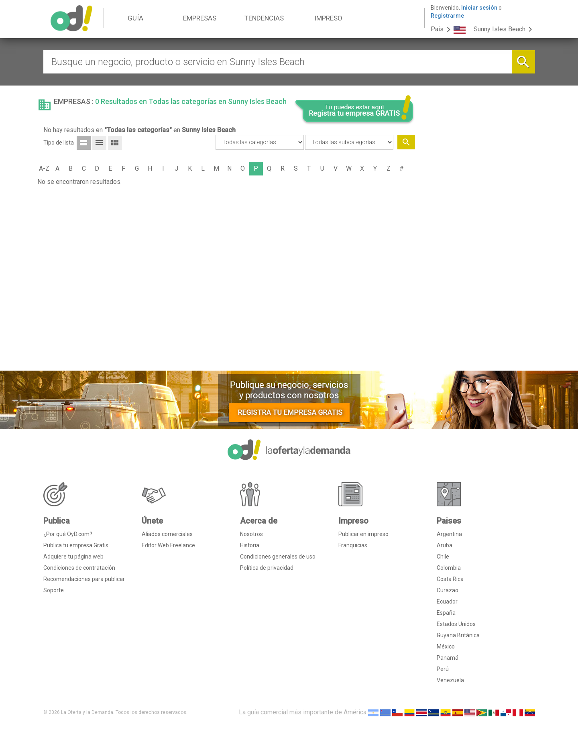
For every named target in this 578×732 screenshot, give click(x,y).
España (446, 613)
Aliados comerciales (167, 534)
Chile (443, 556)
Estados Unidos (456, 624)
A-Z (44, 168)
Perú (443, 669)
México (446, 646)
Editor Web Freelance (168, 545)
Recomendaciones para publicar (84, 579)
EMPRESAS (199, 18)
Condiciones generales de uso (277, 556)
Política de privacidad (266, 568)
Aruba (444, 545)
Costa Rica (450, 579)
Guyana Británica (458, 635)
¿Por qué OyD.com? (67, 534)
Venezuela (450, 680)
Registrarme (447, 15)
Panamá (447, 658)
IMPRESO (328, 18)
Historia (249, 545)
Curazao (447, 590)
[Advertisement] (478, 242)
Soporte (53, 590)
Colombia (449, 568)
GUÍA (135, 18)
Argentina (449, 534)
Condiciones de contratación (79, 568)
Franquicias (352, 545)
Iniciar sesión (479, 7)
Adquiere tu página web (73, 556)
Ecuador (447, 601)
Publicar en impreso (363, 534)
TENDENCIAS (264, 18)
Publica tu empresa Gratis (75, 545)
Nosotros (251, 534)
